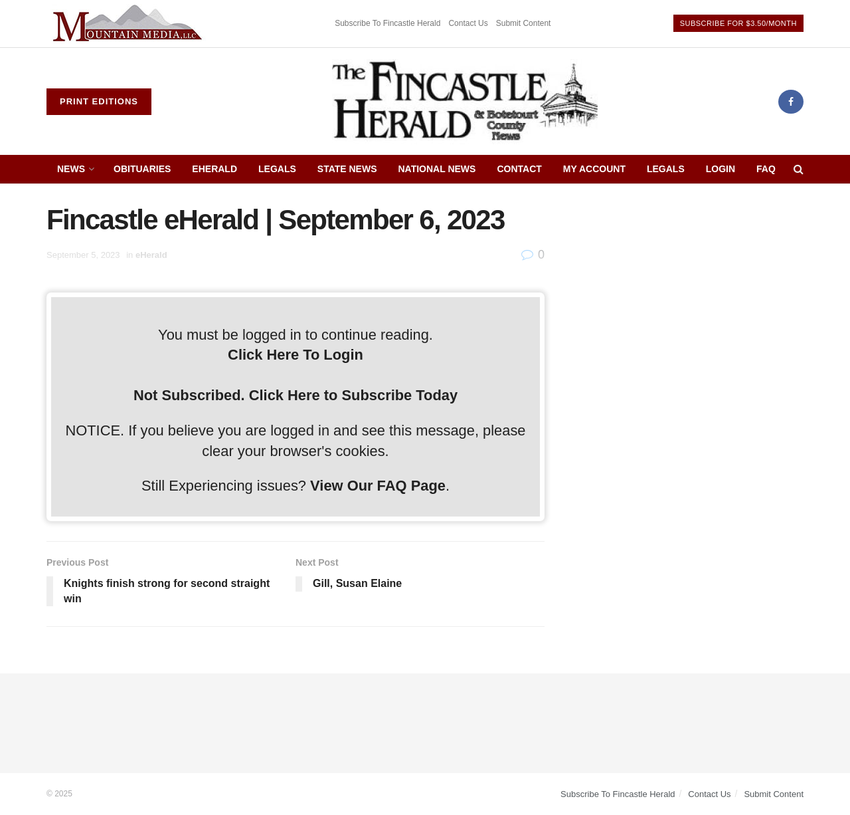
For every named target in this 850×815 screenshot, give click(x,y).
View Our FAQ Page (378, 485)
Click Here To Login (295, 354)
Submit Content (523, 23)
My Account (594, 169)
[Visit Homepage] (465, 101)
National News (437, 169)
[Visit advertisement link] (129, 23)
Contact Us (467, 23)
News (71, 169)
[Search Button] (799, 169)
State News (347, 169)
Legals (277, 169)
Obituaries (142, 169)
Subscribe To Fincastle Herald (387, 23)
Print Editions (99, 101)
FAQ (766, 169)
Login (720, 169)
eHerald (214, 169)
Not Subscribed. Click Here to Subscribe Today (295, 395)
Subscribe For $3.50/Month (738, 23)
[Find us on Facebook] (791, 102)
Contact (519, 169)
